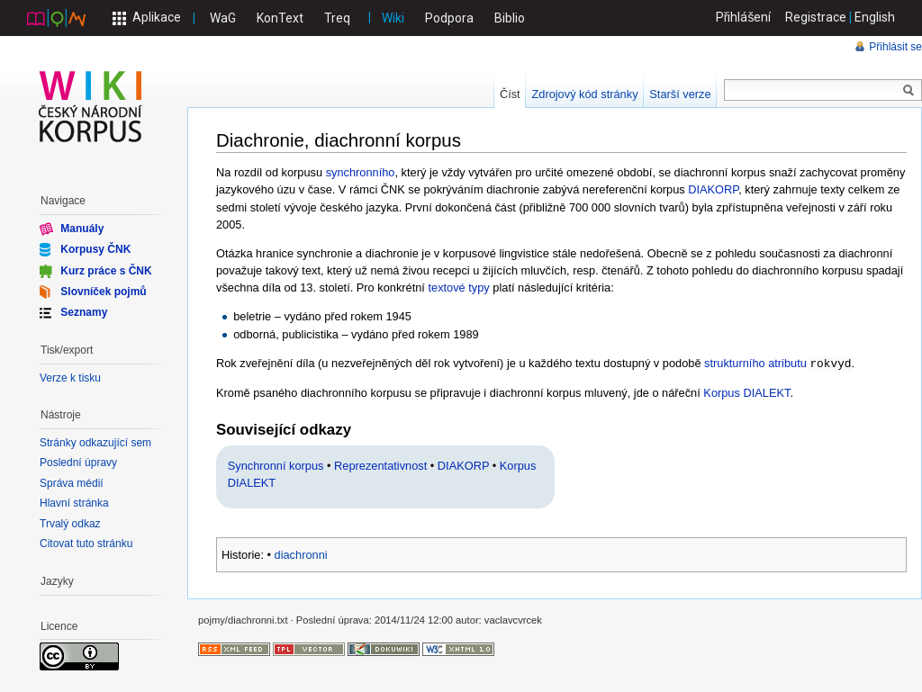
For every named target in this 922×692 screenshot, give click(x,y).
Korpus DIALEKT (746, 392)
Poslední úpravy (78, 462)
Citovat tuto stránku (86, 543)
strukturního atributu (755, 363)
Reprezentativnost (380, 465)
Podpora (449, 18)
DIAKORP (713, 189)
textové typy (458, 287)
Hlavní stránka (74, 503)
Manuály (82, 228)
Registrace (815, 17)
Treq (337, 18)
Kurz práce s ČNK (105, 270)
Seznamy (83, 312)
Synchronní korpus (276, 465)
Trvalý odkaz (70, 523)
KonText (280, 18)
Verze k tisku (70, 378)
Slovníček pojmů (103, 291)
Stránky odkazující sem (95, 442)
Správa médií (72, 483)
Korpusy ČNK (95, 249)
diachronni (301, 554)
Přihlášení (744, 17)
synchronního (360, 172)
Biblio (509, 18)
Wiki (393, 18)
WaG (223, 18)
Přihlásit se (895, 46)
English (874, 17)
